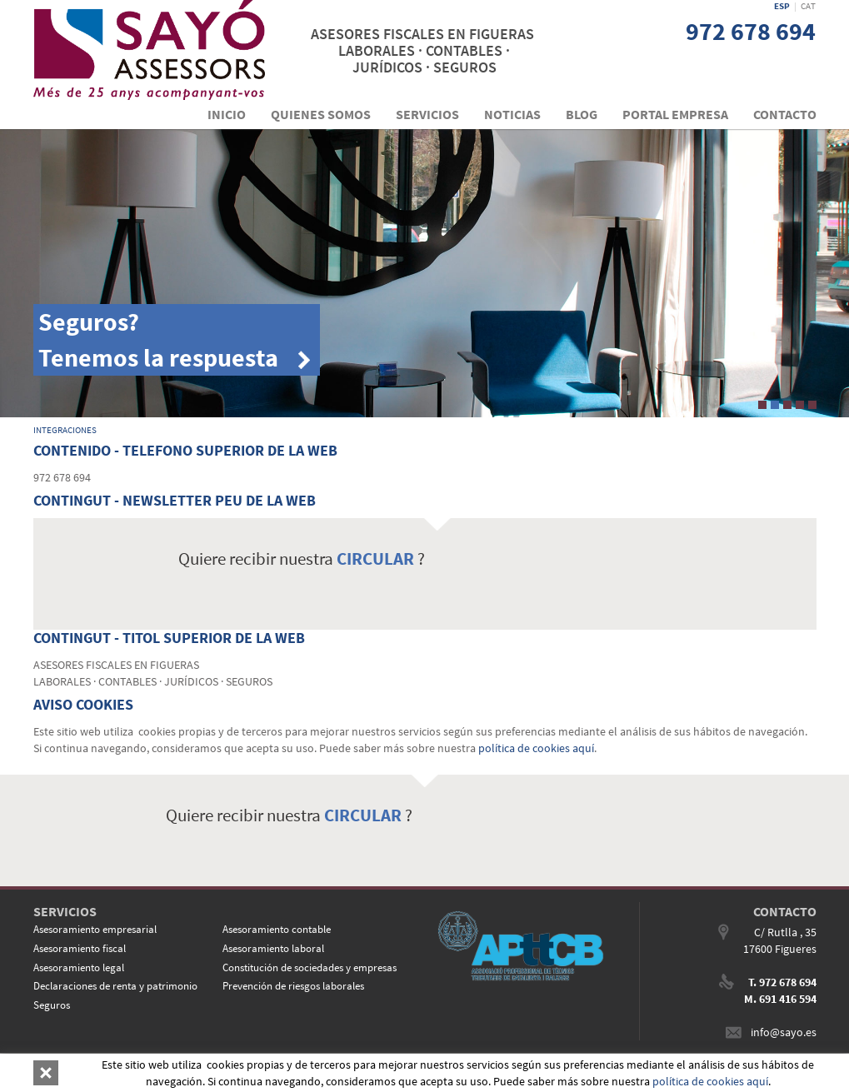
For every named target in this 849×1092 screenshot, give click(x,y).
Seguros (51, 1005)
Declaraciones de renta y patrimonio (115, 986)
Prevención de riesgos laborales (293, 986)
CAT (808, 6)
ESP (782, 6)
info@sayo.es (784, 1032)
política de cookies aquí (536, 747)
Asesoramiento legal (78, 967)
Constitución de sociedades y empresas (309, 967)
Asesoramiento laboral (273, 948)
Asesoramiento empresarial (95, 929)
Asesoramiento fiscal (79, 948)
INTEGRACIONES (65, 430)
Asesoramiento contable (276, 929)
